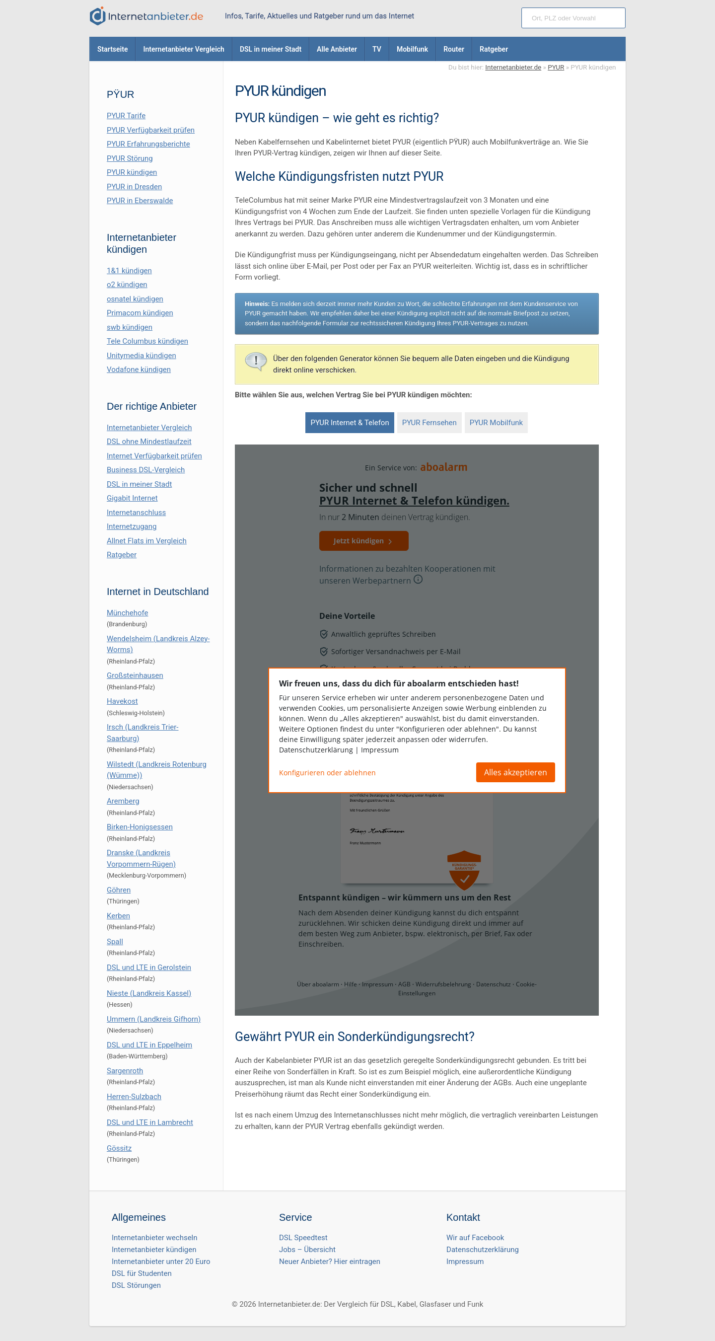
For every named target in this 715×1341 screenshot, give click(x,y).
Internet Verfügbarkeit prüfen (154, 455)
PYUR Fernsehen (429, 422)
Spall (115, 941)
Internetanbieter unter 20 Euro (161, 1261)
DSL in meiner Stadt (139, 484)
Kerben (118, 915)
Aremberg (123, 801)
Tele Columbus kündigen (147, 341)
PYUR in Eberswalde (140, 200)
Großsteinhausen (135, 675)
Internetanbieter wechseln (155, 1237)
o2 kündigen (127, 284)
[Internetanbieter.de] (146, 16)
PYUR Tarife (126, 115)
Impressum (465, 1261)
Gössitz (119, 1148)
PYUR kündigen (132, 172)
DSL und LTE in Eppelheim (149, 1045)
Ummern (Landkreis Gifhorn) (154, 1019)
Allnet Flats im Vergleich (147, 540)
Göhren (119, 890)
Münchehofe (127, 612)
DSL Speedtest (303, 1237)
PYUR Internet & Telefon (349, 422)
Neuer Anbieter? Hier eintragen (329, 1261)
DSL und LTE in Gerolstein (149, 967)
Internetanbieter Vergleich (149, 427)
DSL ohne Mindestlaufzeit (149, 441)
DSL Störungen (136, 1285)
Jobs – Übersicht (307, 1249)
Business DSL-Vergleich (146, 469)
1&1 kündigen (129, 270)
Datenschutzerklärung (482, 1249)
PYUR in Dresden (134, 186)
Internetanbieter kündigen (154, 1249)
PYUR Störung (130, 158)
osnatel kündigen (135, 299)
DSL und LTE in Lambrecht (150, 1122)
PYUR (556, 67)
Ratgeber (122, 554)
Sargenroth (125, 1070)
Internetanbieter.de (513, 67)
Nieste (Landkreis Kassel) (149, 993)
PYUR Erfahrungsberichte (148, 144)
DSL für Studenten (142, 1273)
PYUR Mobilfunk (496, 422)
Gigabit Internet (132, 498)
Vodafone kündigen (139, 369)
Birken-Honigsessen (140, 826)
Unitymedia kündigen (141, 355)
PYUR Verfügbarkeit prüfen (151, 130)
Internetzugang (131, 526)
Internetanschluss (136, 512)
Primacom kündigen (140, 312)
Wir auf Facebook (475, 1237)
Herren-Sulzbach (134, 1096)
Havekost (122, 701)
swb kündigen (129, 327)
